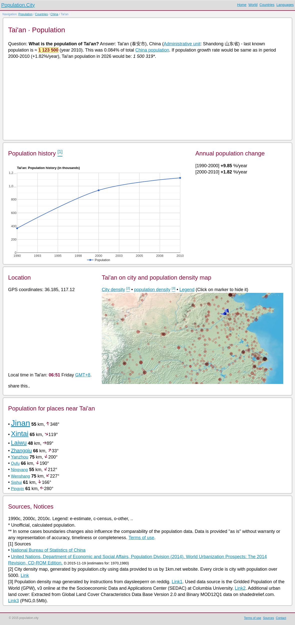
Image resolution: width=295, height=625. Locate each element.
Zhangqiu (21, 450)
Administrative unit (182, 43)
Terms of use (141, 537)
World (253, 5)
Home (241, 5)
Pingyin (17, 489)
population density (152, 289)
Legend (187, 289)
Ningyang (19, 470)
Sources (268, 618)
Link (25, 575)
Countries (267, 5)
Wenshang (20, 476)
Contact (281, 618)
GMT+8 (82, 374)
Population (25, 14)
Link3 (13, 600)
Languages (285, 5)
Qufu (15, 463)
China (54, 14)
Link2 (240, 588)
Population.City (18, 5)
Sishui (16, 482)
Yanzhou (19, 457)
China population (152, 50)
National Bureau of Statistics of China (48, 550)
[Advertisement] (147, 99)
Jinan (20, 423)
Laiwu (19, 442)
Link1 (177, 581)
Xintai (19, 434)
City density (113, 289)
